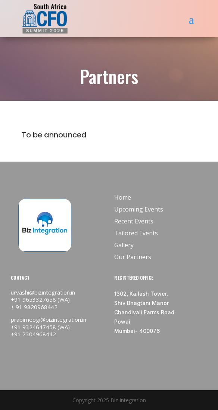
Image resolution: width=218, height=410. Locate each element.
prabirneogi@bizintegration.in (48, 319)
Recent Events (133, 221)
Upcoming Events (138, 209)
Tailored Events (136, 233)
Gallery (124, 245)
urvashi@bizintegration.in (43, 292)
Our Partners (132, 257)
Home (122, 197)
